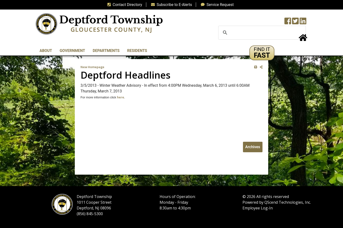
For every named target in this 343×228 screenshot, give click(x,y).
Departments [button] (106, 50)
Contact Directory (124, 4)
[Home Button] (303, 39)
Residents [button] (137, 50)
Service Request (216, 4)
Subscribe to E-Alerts (170, 4)
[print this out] (254, 67)
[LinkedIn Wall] (303, 22)
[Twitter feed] (295, 22)
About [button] (46, 50)
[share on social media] (260, 67)
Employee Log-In (257, 208)
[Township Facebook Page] (287, 22)
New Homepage (92, 67)
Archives (252, 147)
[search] (261, 32)
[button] (262, 53)
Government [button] (72, 50)
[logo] (99, 23)
